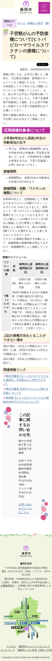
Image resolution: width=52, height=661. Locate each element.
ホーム (21, 23)
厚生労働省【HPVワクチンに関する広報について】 (26, 390)
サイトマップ (8, 650)
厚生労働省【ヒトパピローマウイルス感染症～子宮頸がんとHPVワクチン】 (26, 380)
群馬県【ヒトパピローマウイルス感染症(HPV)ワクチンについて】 (26, 399)
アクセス (11, 646)
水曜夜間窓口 (8, 585)
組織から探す (35, 23)
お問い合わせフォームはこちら (25, 508)
